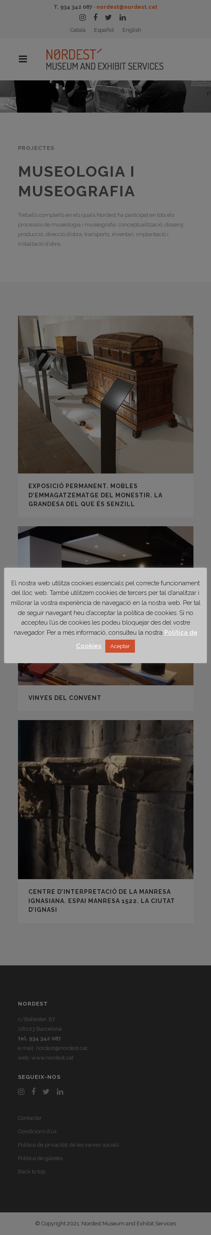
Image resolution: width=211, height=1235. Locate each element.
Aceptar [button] (120, 646)
